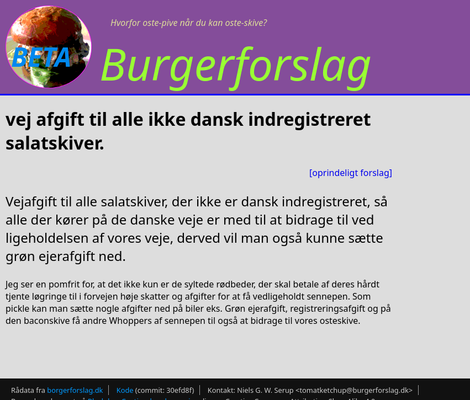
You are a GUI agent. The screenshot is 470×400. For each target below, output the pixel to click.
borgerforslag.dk (75, 387)
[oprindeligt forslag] (350, 173)
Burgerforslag (235, 63)
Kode (125, 387)
